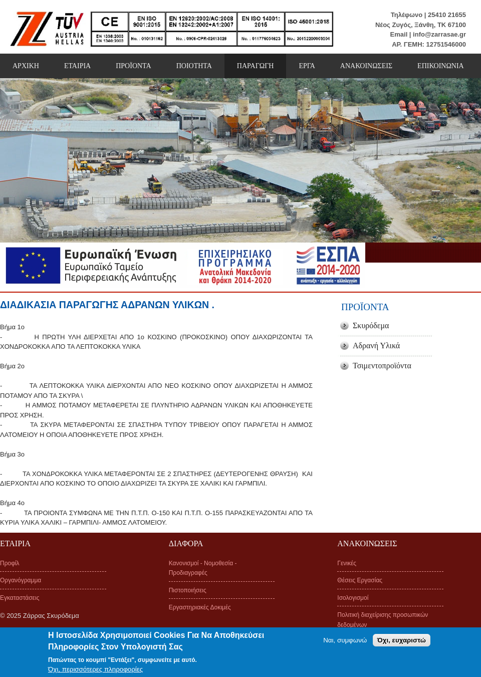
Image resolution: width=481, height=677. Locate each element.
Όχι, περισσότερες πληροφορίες (95, 672)
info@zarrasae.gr (439, 34)
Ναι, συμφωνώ (345, 643)
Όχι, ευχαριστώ (401, 643)
